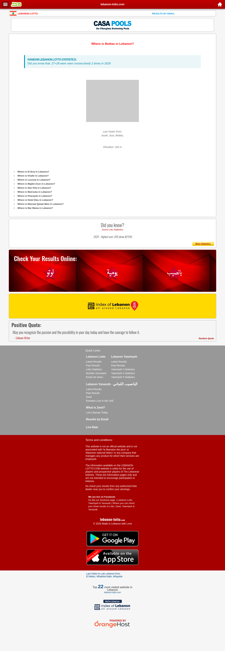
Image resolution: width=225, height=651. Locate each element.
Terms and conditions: (99, 440)
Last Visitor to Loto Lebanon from (104, 575)
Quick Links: (93, 350)
